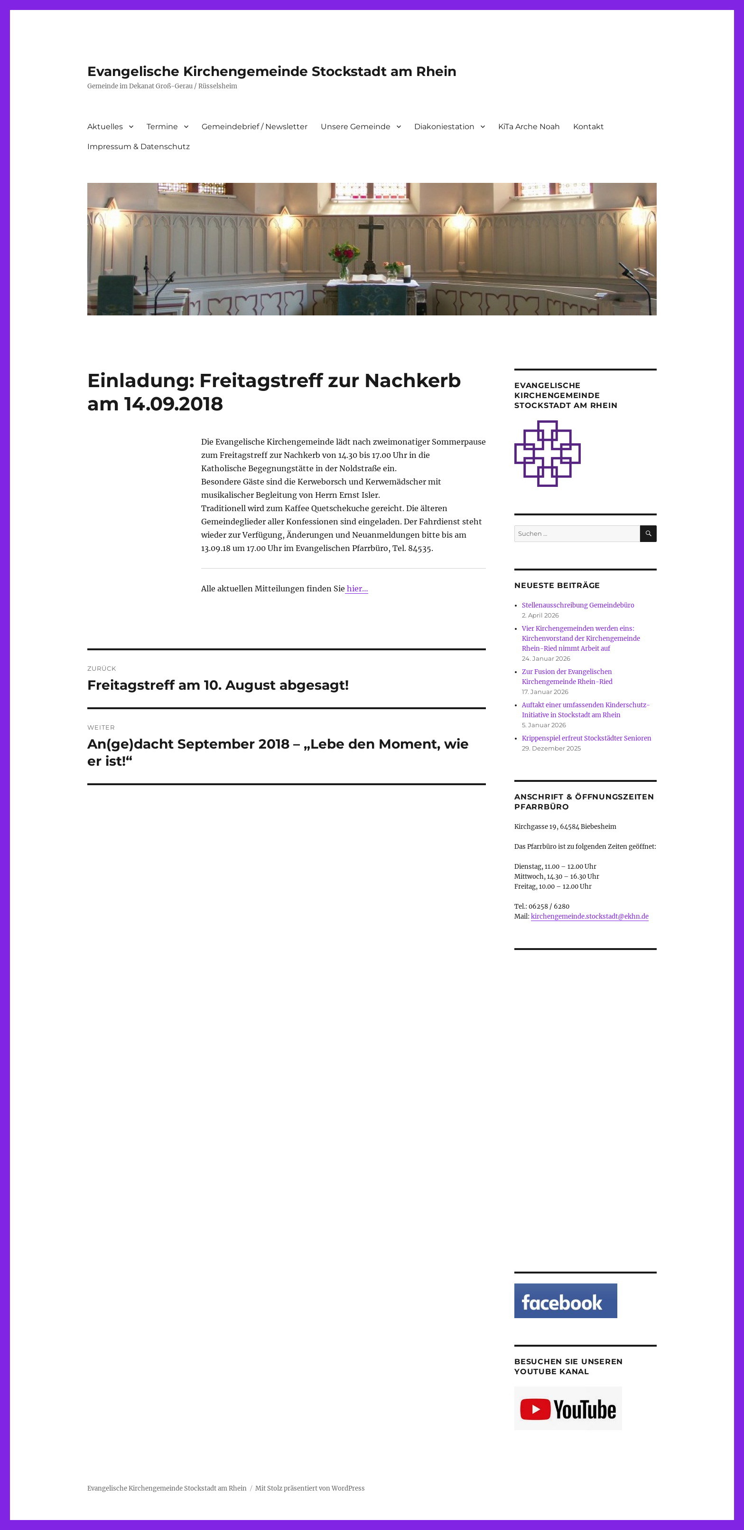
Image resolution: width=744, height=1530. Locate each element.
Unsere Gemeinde (356, 126)
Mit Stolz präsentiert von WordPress (310, 1488)
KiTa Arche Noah (529, 126)
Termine (162, 126)
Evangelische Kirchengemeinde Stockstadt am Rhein (271, 71)
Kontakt (588, 126)
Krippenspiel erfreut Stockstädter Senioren (586, 738)
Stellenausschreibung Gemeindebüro (578, 605)
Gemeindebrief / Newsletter (254, 126)
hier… (356, 588)
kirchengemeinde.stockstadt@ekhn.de (590, 916)
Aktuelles (105, 126)
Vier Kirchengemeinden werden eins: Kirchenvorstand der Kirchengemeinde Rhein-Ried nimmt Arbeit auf (581, 639)
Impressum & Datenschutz (138, 146)
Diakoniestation (444, 126)
